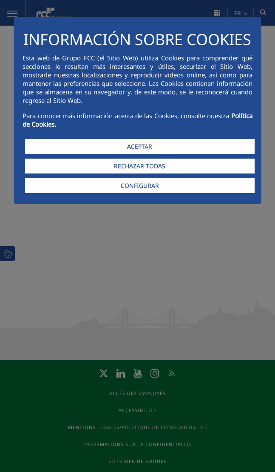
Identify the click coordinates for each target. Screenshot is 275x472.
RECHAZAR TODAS (139, 166)
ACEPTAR (139, 146)
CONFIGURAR (140, 186)
